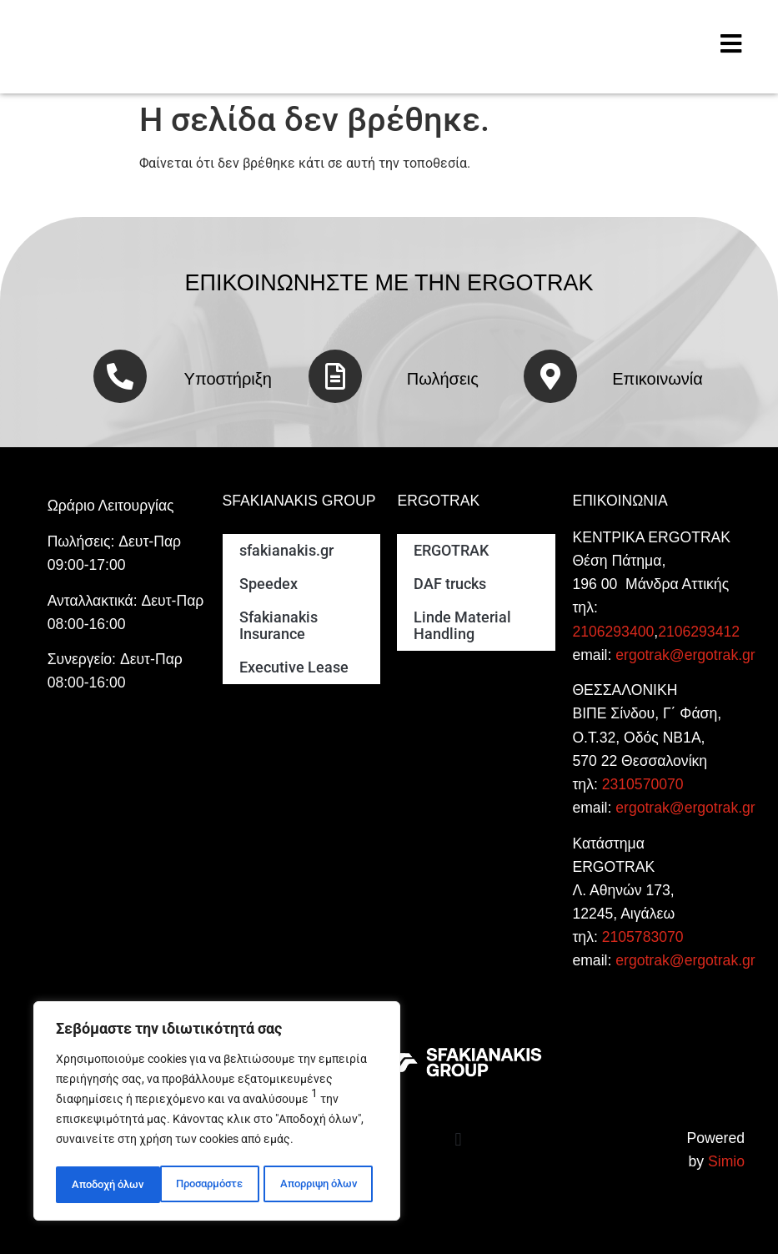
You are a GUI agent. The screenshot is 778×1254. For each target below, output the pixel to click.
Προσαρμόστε (105, 1184)
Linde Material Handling (462, 625)
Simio (726, 1161)
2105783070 (643, 937)
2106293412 (699, 631)
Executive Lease (294, 667)
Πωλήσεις (443, 379)
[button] (458, 1140)
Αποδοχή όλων (326, 1184)
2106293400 (613, 631)
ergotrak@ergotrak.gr (685, 655)
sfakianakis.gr (286, 550)
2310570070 (643, 784)
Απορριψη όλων (214, 1184)
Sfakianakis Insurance (278, 625)
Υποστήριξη (228, 379)
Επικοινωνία (657, 379)
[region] (216, 1113)
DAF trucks (450, 584)
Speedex (268, 584)
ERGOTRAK (451, 550)
